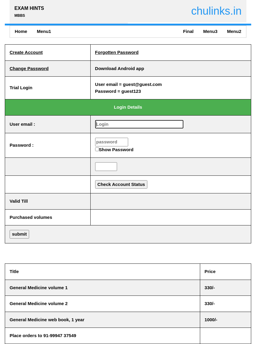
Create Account (26, 52)
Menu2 (234, 31)
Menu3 (210, 31)
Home (21, 31)
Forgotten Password (117, 52)
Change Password (29, 68)
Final (188, 31)
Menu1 (44, 31)
